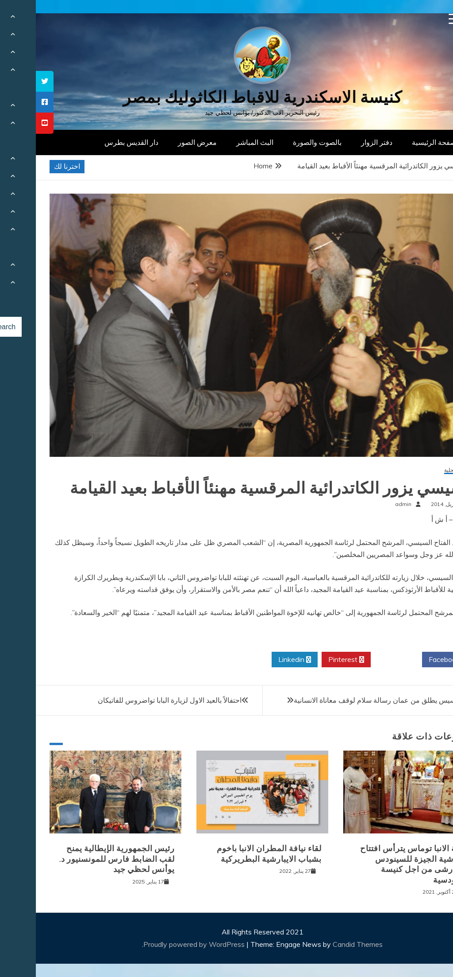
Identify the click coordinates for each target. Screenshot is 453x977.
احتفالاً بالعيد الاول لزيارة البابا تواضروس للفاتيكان (134, 700)
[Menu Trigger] (418, 19)
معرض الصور (161, 142)
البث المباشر (219, 142)
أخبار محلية (420, 470)
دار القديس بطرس (96, 142)
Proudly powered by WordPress (159, 944)
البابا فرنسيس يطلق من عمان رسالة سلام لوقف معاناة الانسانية (351, 700)
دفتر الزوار (341, 142)
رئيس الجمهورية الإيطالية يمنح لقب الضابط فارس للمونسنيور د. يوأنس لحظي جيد (81, 859)
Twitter (361, 659)
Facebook (411, 659)
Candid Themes (322, 944)
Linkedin (258, 659)
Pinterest (310, 659)
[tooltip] (9, 81)
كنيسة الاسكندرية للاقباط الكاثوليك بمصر (226, 97)
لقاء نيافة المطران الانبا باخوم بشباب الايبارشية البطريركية (233, 853)
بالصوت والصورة (281, 142)
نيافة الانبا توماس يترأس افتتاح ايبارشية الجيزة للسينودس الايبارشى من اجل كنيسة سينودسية (378, 864)
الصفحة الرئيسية (400, 142)
